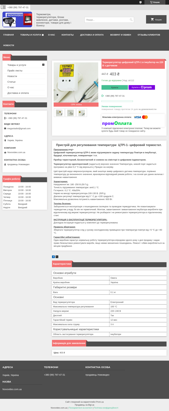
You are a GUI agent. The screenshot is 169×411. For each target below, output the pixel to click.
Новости (8, 45)
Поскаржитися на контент (80, 408)
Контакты (68, 35)
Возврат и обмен (120, 35)
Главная (8, 35)
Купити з (142, 87)
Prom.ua (100, 402)
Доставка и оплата (92, 35)
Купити (114, 87)
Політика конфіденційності (106, 408)
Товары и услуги (30, 35)
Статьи (11, 81)
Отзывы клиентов (149, 35)
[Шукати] (131, 20)
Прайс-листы (14, 70)
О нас (51, 35)
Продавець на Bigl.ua (84, 405)
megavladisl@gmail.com (19, 128)
